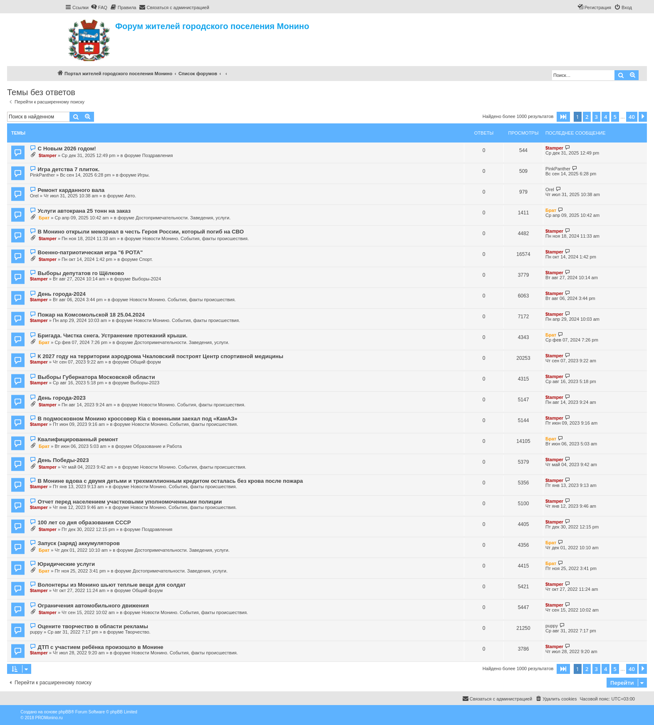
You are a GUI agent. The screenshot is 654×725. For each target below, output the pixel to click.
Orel (34, 195)
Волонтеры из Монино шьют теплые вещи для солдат (111, 585)
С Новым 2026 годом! (66, 148)
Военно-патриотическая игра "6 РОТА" (90, 252)
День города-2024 (61, 294)
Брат (44, 217)
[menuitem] (99, 7)
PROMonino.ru (48, 717)
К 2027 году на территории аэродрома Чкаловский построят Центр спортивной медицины (160, 356)
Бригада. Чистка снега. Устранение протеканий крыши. (112, 335)
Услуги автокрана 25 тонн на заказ (84, 211)
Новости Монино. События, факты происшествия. (195, 238)
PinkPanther (42, 174)
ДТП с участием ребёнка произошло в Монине (100, 647)
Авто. (130, 195)
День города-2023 (61, 398)
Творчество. (137, 631)
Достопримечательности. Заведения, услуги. (183, 217)
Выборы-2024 (146, 278)
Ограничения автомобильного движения (93, 605)
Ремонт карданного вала (70, 190)
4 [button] (605, 116)
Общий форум (145, 361)
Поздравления (157, 155)
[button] (563, 117)
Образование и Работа (157, 446)
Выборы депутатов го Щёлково (80, 273)
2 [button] (586, 116)
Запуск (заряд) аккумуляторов (78, 543)
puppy (36, 631)
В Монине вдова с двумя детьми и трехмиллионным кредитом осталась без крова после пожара (170, 481)
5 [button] (615, 116)
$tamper (48, 155)
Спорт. (146, 259)
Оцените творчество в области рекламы (92, 626)
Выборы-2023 (144, 382)
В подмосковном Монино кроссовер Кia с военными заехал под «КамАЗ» (137, 418)
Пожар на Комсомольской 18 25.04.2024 (90, 315)
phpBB (65, 712)
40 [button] (632, 116)
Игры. (144, 174)
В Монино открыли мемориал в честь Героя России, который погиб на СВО (140, 232)
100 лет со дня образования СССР (84, 522)
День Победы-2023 (63, 460)
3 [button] (596, 116)
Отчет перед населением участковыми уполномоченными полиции (129, 502)
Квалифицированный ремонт (77, 439)
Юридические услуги (66, 564)
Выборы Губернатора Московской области (96, 377)
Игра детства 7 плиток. (68, 169)
